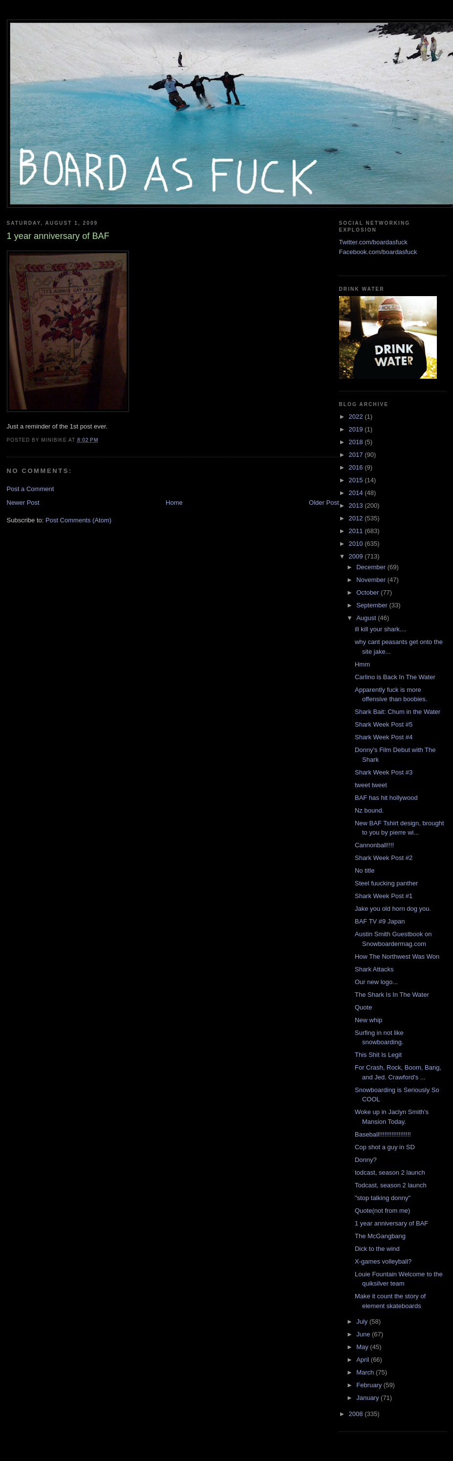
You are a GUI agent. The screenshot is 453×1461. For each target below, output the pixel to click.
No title (364, 870)
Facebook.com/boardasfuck (378, 252)
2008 (357, 1414)
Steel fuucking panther (386, 883)
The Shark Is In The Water (392, 994)
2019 (357, 429)
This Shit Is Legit (378, 1054)
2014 (357, 492)
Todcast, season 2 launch (391, 1185)
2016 (357, 467)
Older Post (324, 502)
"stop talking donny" (382, 1198)
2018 (357, 442)
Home (174, 502)
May (363, 1347)
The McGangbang (380, 1236)
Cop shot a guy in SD (385, 1147)
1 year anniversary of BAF (391, 1223)
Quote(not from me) (382, 1210)
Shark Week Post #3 (383, 772)
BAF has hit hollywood (386, 797)
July (362, 1321)
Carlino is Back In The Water (395, 677)
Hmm (362, 664)
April (363, 1359)
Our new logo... (376, 982)
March (366, 1372)
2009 (357, 556)
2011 (357, 531)
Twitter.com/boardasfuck (373, 242)
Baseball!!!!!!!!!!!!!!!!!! (383, 1134)
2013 (357, 505)
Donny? (366, 1159)
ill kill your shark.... (381, 629)
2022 (357, 416)
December (372, 567)
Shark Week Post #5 (383, 724)
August (367, 618)
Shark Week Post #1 (383, 896)
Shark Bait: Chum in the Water (397, 711)
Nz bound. (369, 810)
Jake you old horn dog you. (393, 908)
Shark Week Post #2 (383, 857)
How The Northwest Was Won (397, 956)
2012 (357, 518)
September (372, 605)
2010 (357, 543)
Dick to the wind (377, 1248)
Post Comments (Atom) (78, 520)
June (364, 1334)
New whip (368, 1020)
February (370, 1385)
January (368, 1397)
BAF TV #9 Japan (380, 921)
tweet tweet (371, 785)
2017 (357, 454)
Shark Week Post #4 (383, 737)
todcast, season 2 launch (390, 1172)
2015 (357, 480)
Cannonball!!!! (374, 845)
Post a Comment (30, 489)
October (368, 592)
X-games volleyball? (383, 1261)
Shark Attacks (374, 969)
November (372, 579)
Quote (363, 1007)
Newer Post (23, 502)
